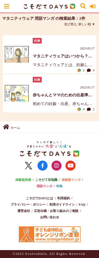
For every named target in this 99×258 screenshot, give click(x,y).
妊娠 (37, 40)
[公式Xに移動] (28, 166)
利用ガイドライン (62, 204)
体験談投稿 (23, 180)
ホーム (11, 127)
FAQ (82, 204)
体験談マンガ (71, 180)
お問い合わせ (49, 217)
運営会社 (23, 211)
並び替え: (77, 24)
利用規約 (63, 198)
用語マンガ (44, 186)
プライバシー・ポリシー (28, 204)
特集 (59, 186)
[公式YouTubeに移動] (70, 166)
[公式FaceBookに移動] (42, 166)
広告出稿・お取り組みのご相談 (56, 211)
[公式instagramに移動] (56, 166)
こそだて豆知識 (46, 180)
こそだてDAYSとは (39, 198)
